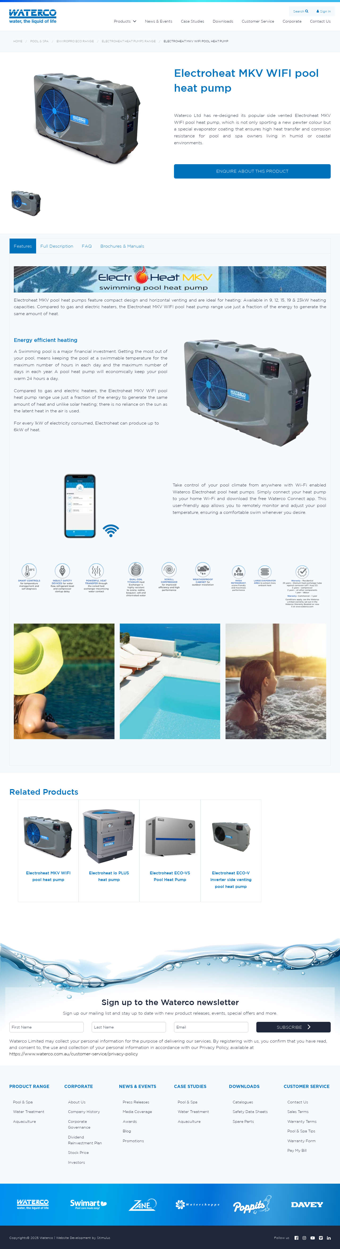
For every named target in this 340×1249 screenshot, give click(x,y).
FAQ (87, 246)
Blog (127, 1131)
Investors (76, 1162)
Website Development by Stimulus (83, 1237)
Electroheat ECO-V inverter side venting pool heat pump (231, 880)
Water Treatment (28, 1112)
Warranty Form (301, 1141)
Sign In (325, 11)
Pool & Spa (39, 41)
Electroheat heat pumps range (129, 41)
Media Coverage (137, 1112)
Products (122, 21)
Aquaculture (24, 1121)
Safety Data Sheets (250, 1112)
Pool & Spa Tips (301, 1131)
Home (17, 41)
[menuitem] (32, 1102)
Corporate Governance (79, 1124)
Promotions (133, 1141)
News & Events (158, 21)
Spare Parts (243, 1121)
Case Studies (192, 21)
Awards (130, 1121)
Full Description (56, 246)
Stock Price (78, 1152)
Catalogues (243, 1102)
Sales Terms (298, 1112)
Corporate (292, 21)
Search (298, 11)
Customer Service (258, 21)
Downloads (223, 21)
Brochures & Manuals (122, 246)
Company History (84, 1112)
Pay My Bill (297, 1150)
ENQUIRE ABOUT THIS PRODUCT (252, 171)
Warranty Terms (302, 1121)
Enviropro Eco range (75, 41)
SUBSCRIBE (294, 1027)
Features (23, 246)
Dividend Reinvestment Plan (85, 1140)
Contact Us (320, 21)
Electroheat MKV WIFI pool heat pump (196, 41)
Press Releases (136, 1102)
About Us (77, 1102)
